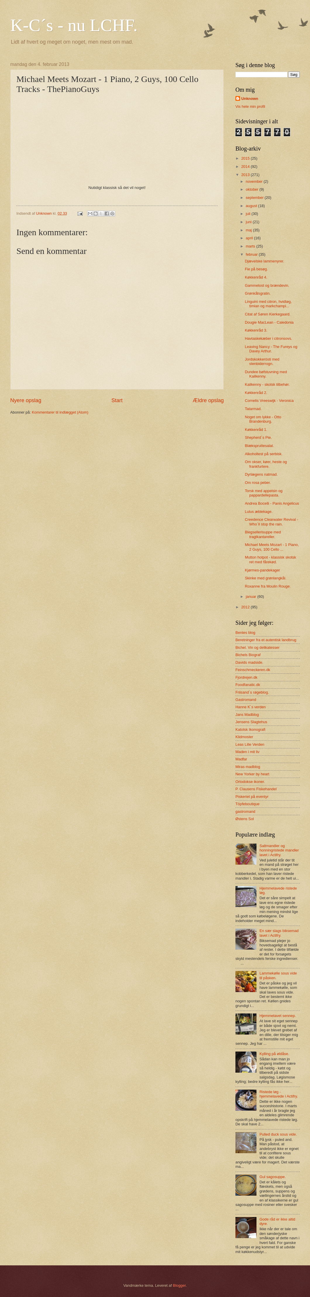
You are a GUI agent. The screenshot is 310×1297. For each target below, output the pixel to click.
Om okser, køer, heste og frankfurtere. (266, 464)
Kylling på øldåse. (274, 1054)
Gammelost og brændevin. (267, 285)
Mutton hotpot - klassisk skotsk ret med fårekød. (270, 559)
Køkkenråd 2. (256, 392)
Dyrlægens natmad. (261, 474)
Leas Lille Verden (249, 744)
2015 (246, 158)
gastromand (245, 811)
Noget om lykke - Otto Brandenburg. (263, 419)
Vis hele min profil (250, 106)
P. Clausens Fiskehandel (256, 789)
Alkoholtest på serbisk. (264, 454)
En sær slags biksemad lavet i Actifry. (279, 933)
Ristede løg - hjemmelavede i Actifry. (278, 1094)
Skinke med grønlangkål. (265, 578)
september (255, 197)
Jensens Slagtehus (251, 722)
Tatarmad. (253, 409)
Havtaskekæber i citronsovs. (268, 338)
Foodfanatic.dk (247, 684)
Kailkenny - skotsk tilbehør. (267, 384)
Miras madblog (247, 766)
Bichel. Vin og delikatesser (257, 647)
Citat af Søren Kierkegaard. (267, 314)
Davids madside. (249, 662)
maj (249, 230)
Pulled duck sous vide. (278, 1134)
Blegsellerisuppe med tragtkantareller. (263, 534)
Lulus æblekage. (258, 511)
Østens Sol (244, 819)
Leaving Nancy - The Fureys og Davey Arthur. (271, 348)
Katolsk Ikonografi (250, 729)
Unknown (249, 98)
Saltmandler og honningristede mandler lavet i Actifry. (279, 850)
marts (251, 246)
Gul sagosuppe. (272, 1177)
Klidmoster (244, 737)
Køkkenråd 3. (256, 330)
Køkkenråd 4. (256, 277)
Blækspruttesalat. (259, 445)
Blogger (179, 1285)
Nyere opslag (25, 400)
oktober (252, 189)
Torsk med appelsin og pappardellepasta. (264, 493)
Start (117, 400)
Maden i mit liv (247, 752)
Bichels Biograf (248, 655)
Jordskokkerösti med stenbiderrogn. (262, 361)
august (252, 206)
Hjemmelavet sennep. (277, 1015)
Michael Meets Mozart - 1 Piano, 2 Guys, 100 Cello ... (272, 546)
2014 (246, 166)
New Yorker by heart (252, 774)
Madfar (241, 759)
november (255, 181)
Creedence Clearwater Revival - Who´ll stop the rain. (271, 521)
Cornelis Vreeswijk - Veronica (269, 400)
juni (249, 222)
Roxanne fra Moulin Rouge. (268, 586)
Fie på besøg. (256, 269)
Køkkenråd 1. (256, 429)
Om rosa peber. (258, 482)
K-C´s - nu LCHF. (73, 25)
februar (252, 254)
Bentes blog (245, 632)
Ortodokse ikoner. (250, 781)
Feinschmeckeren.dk (252, 670)
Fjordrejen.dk (246, 677)
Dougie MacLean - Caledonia (269, 322)
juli (248, 213)
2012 (246, 607)
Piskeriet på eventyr (251, 796)
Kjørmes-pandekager (262, 570)
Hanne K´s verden (250, 707)
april (250, 238)
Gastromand (245, 699)
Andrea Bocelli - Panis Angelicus (272, 503)
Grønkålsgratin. (258, 293)
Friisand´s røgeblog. (252, 692)
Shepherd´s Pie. (258, 437)
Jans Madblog (247, 714)
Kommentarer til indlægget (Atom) (60, 412)
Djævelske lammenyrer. (264, 261)
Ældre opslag (208, 400)
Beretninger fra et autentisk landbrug (265, 640)
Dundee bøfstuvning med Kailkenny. (266, 374)
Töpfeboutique (247, 804)
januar (251, 596)
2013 (246, 175)
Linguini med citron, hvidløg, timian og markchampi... (268, 303)
